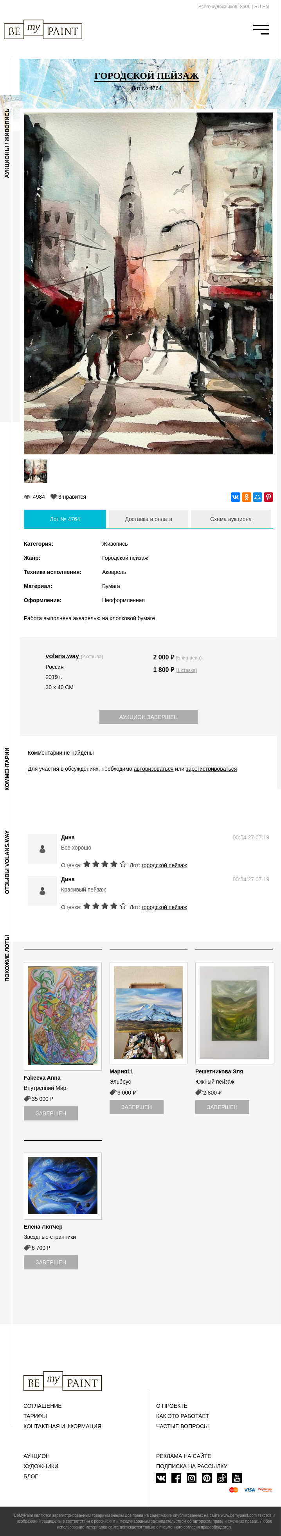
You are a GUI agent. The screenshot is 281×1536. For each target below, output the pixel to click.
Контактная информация (62, 1426)
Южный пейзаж (214, 1081)
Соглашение (42, 1406)
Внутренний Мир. (46, 1088)
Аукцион (36, 1456)
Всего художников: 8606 (224, 6)
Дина (68, 837)
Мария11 (121, 1071)
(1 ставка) (186, 670)
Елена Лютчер (43, 1227)
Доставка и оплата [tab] (148, 519)
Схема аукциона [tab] (231, 519)
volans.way (63, 656)
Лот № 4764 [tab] (65, 519)
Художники (40, 1466)
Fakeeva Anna (42, 1078)
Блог (30, 1476)
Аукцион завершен (148, 717)
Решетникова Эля (219, 1071)
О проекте (171, 1406)
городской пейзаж (164, 865)
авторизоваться (154, 769)
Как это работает (182, 1416)
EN (265, 6)
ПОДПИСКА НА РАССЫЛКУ (191, 1466)
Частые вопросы (182, 1426)
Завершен (51, 1113)
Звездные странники (50, 1237)
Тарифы (35, 1416)
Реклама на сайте (183, 1456)
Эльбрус (120, 1081)
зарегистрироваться (211, 769)
